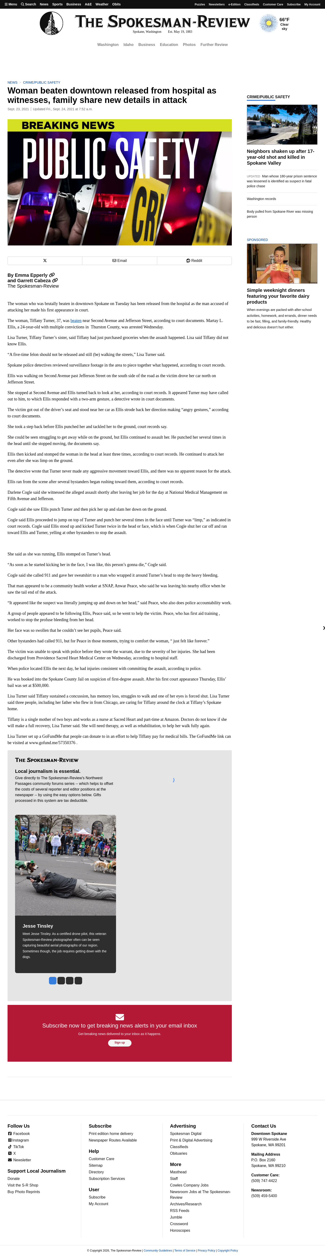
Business (73, 4)
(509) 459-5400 (264, 1196)
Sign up (120, 1042)
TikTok (16, 1147)
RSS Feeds (179, 1211)
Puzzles (200, 4)
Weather (102, 4)
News (44, 4)
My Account (98, 1204)
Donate (14, 1179)
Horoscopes (180, 1230)
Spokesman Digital (185, 1134)
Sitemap (96, 1165)
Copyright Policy (227, 1250)
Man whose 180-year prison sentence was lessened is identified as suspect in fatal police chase (282, 181)
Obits (116, 4)
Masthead (178, 1172)
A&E (88, 4)
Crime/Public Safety (41, 82)
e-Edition (235, 4)
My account (312, 4)
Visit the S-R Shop (23, 1185)
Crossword (179, 1224)
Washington (108, 45)
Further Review (214, 45)
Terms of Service (184, 1250)
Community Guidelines (158, 1250)
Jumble (176, 1217)
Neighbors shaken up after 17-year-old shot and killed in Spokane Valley (280, 157)
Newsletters (217, 4)
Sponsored (265, 240)
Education (169, 45)
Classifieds (251, 4)
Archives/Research (186, 1204)
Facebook (19, 1134)
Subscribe (294, 4)
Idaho (129, 45)
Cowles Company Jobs (189, 1185)
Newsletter (19, 1160)
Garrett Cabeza (37, 280)
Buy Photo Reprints (24, 1192)
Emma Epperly (35, 275)
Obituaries (178, 1153)
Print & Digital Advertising (191, 1140)
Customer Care (273, 4)
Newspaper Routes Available (113, 1140)
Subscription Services (107, 1179)
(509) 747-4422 (264, 1181)
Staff (174, 1179)
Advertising (183, 1126)
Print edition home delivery (111, 1134)
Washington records (261, 199)
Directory (96, 1172)
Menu (11, 4)
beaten (75, 320)
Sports (57, 4)
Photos (189, 45)
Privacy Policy (206, 1250)
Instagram (18, 1140)
